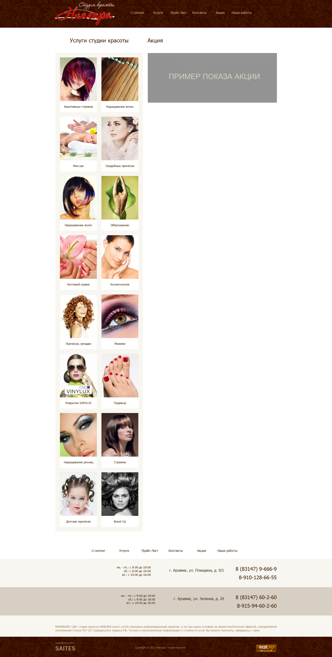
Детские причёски (78, 521)
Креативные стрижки (78, 106)
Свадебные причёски (120, 166)
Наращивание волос (120, 106)
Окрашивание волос (78, 225)
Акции (220, 12)
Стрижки (120, 462)
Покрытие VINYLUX (78, 403)
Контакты (199, 12)
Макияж (120, 343)
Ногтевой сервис (78, 284)
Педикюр (120, 403)
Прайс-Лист (178, 12)
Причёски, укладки (78, 343)
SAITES (65, 648)
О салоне (137, 12)
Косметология (119, 284)
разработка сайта (64, 642)
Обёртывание (120, 225)
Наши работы (242, 12)
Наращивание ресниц (78, 462)
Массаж (78, 166)
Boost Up (120, 521)
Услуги (158, 12)
